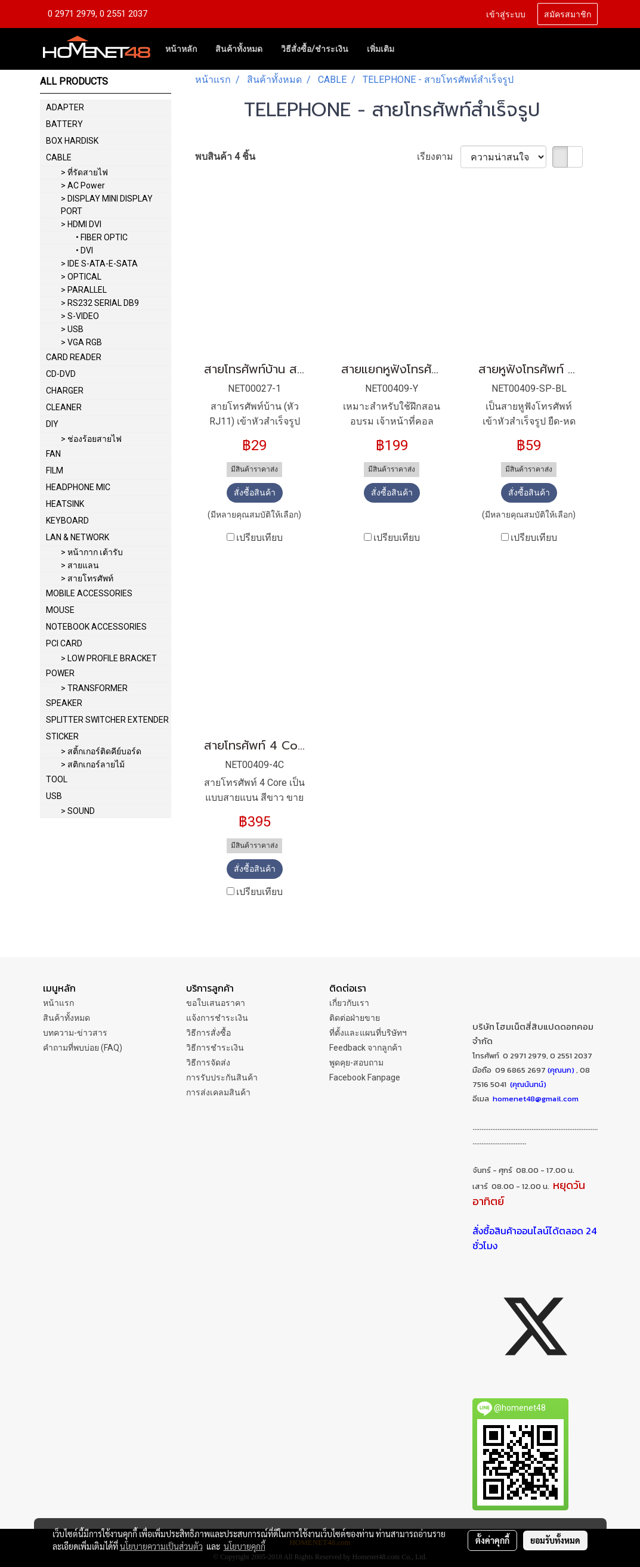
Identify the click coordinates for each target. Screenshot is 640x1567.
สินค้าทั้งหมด (238, 49)
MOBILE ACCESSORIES (89, 593)
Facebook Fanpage (364, 1077)
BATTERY (64, 124)
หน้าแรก (58, 1003)
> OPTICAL (81, 276)
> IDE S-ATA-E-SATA (99, 263)
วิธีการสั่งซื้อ (208, 1033)
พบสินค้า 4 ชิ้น (225, 156)
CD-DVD (61, 374)
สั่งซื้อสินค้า (255, 492)
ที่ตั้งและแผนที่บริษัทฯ (368, 1033)
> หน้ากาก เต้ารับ (92, 552)
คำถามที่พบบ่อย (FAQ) (82, 1047)
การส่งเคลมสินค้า (218, 1092)
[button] (414, 49)
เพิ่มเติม (380, 49)
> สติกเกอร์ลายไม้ (93, 764)
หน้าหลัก (181, 49)
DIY (52, 424)
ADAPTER (65, 107)
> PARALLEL (84, 290)
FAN (53, 454)
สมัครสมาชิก (567, 13)
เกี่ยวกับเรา (349, 1003)
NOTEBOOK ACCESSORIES (96, 626)
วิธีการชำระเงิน (215, 1047)
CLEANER (64, 407)
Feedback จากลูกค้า (365, 1047)
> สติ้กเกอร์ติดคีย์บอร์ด (101, 751)
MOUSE (60, 610)
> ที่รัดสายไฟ (84, 172)
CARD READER (73, 357)
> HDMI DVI (81, 224)
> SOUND (78, 811)
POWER (60, 673)
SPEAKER (64, 703)
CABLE (59, 157)
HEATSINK (65, 504)
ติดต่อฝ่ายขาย (354, 1018)
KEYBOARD (67, 520)
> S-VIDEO (80, 316)
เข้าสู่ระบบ (505, 13)
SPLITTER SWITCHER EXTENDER (107, 719)
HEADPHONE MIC (78, 487)
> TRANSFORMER (94, 688)
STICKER (62, 736)
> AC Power (83, 185)
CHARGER (65, 390)
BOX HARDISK (72, 140)
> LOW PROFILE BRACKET (109, 658)
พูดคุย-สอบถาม (356, 1062)
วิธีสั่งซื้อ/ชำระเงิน (314, 49)
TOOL (56, 779)
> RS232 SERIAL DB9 (100, 303)
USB (54, 796)
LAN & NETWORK (77, 537)
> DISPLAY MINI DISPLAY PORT (107, 205)
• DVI (84, 250)
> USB (72, 329)
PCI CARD (64, 643)
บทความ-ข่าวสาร (75, 1033)
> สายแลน (80, 565)
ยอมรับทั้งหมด (555, 1540)
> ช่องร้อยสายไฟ (91, 439)
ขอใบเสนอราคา (215, 1003)
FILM (54, 470)
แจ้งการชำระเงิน (217, 1018)
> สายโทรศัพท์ (87, 578)
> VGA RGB (81, 342)
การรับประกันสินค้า (222, 1077)
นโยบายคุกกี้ (244, 1546)
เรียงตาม (438, 156)
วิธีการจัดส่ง (208, 1062)
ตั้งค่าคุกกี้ (492, 1540)
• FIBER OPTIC (102, 237)
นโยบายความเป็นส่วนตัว (161, 1546)
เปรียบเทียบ (259, 537)
